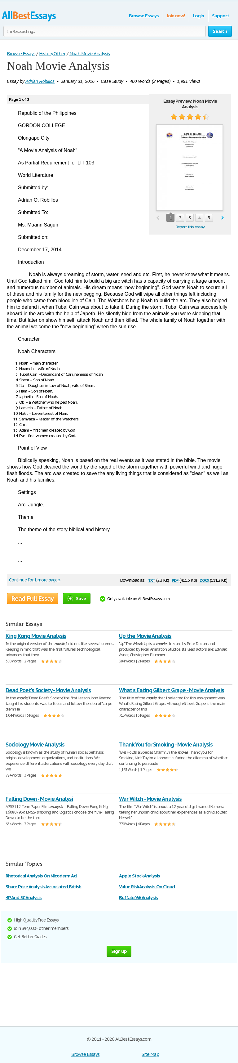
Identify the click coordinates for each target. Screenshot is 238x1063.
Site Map (150, 1054)
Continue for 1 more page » (34, 580)
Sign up (119, 951)
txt (151, 579)
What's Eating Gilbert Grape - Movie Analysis (171, 690)
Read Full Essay (32, 598)
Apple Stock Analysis (139, 876)
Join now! (176, 16)
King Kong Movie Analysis (36, 635)
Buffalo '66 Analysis (138, 897)
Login (198, 16)
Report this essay (190, 227)
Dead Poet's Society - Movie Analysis (48, 690)
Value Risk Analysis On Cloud (147, 887)
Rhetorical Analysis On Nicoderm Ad (41, 876)
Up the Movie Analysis (145, 635)
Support (220, 16)
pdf (175, 579)
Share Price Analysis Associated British (43, 887)
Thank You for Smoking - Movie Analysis (165, 744)
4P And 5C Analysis (24, 897)
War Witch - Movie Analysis (150, 798)
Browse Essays (143, 16)
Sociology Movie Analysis (35, 744)
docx (204, 579)
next (222, 218)
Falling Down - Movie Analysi (39, 798)
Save (77, 598)
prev (157, 218)
